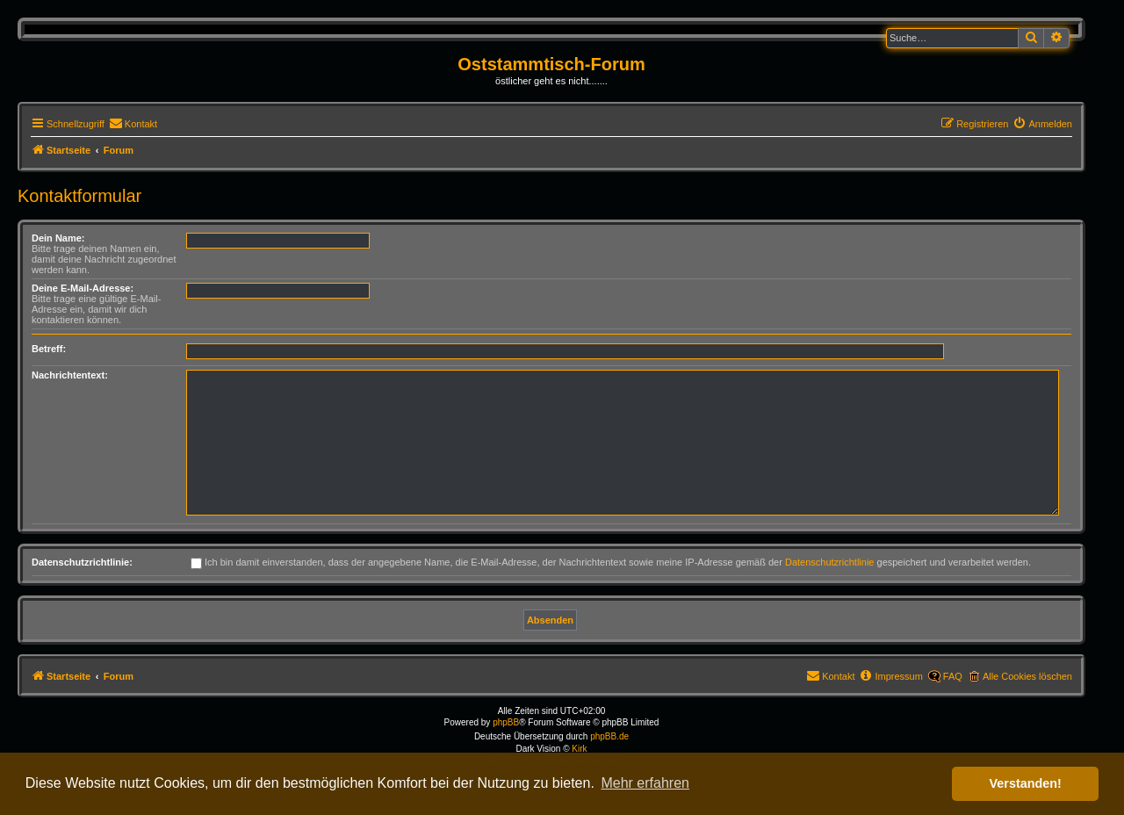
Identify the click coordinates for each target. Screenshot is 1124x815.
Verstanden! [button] (1026, 783)
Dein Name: (58, 238)
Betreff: (49, 348)
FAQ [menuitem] (952, 676)
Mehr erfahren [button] (645, 782)
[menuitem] (133, 123)
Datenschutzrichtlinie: (82, 562)
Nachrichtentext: (70, 375)
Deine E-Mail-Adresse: (82, 288)
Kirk (579, 749)
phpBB (506, 722)
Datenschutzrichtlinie (830, 562)
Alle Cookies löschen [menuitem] (1027, 676)
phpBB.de (609, 736)
